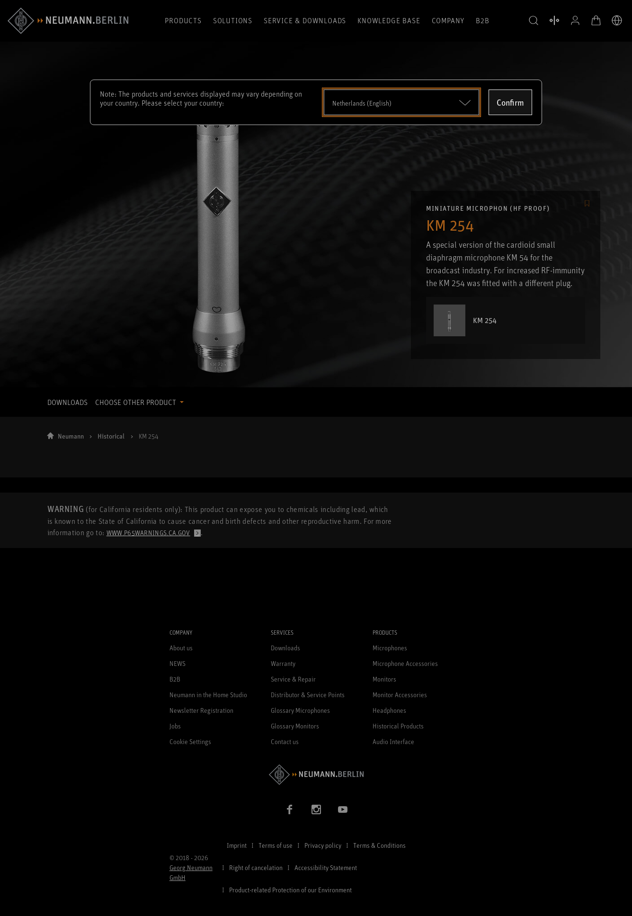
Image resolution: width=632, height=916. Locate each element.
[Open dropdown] (402, 102)
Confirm (510, 102)
